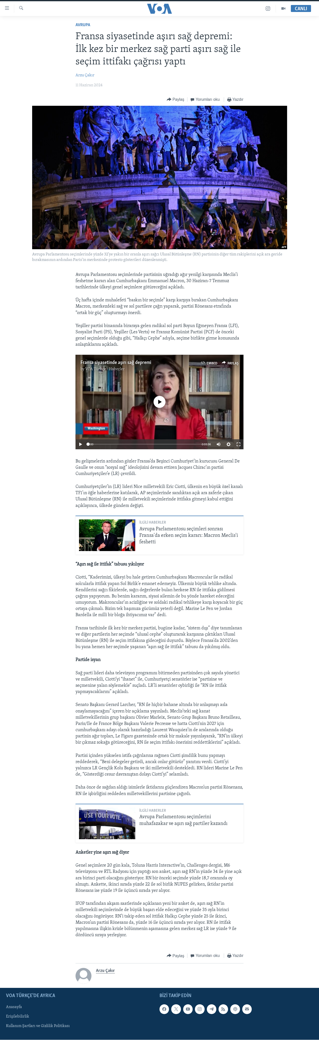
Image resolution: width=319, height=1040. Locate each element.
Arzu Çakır (85, 75)
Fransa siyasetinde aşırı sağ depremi (115, 362)
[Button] (175, 99)
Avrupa (83, 25)
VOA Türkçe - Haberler (105, 369)
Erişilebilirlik (17, 1017)
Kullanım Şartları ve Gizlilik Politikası (38, 1026)
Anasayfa (14, 1007)
